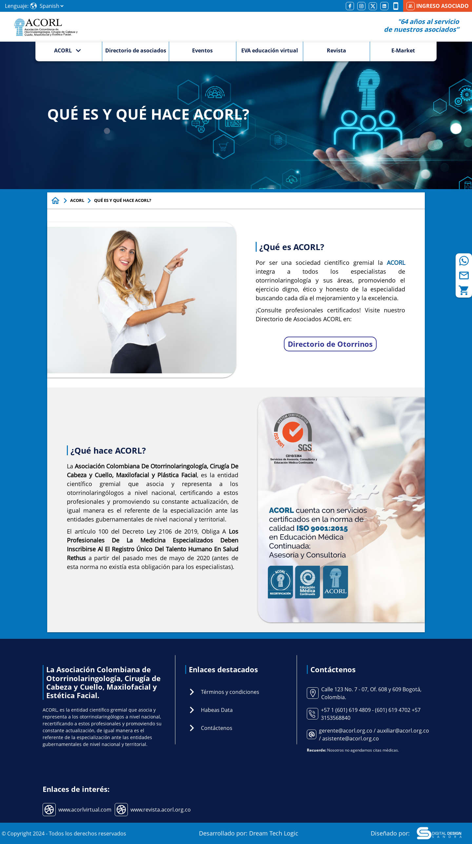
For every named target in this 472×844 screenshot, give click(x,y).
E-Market (403, 50)
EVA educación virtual (269, 50)
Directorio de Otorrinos (330, 344)
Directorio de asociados (135, 50)
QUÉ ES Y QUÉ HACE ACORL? (122, 200)
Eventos (202, 50)
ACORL (77, 200)
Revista (336, 50)
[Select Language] (51, 6)
